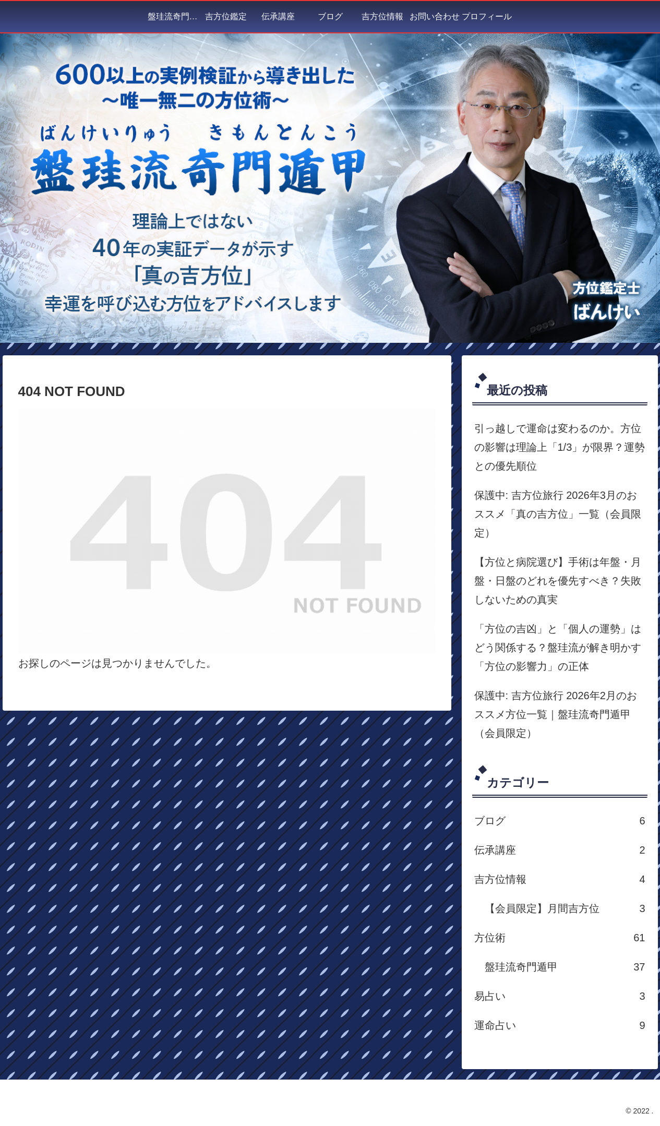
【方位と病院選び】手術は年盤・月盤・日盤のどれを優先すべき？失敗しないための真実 (557, 580)
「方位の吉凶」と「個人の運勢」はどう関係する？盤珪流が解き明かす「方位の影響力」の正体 (557, 647)
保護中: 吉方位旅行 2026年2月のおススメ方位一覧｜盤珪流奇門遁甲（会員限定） (555, 714)
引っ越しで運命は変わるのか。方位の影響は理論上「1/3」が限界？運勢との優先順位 (559, 447)
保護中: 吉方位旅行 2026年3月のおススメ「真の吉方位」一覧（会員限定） (557, 513)
